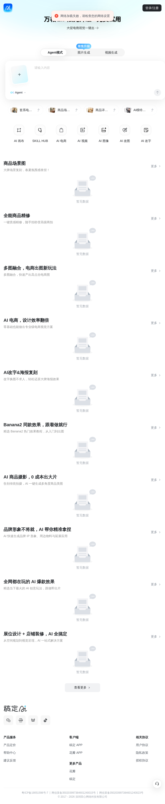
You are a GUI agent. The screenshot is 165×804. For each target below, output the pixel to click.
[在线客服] (157, 783)
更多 (156, 166)
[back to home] (8, 8)
